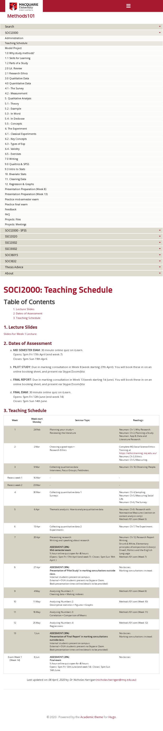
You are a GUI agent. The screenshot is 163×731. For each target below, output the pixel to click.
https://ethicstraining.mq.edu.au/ (138, 453)
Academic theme (91, 717)
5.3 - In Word (12, 113)
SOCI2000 (84, 32)
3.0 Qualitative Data (17, 78)
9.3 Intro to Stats (15, 169)
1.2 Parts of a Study (16, 63)
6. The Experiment (16, 128)
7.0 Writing (11, 159)
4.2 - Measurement (16, 93)
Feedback (10, 209)
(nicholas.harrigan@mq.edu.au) (116, 679)
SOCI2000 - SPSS (84, 230)
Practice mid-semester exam (22, 199)
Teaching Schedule (16, 43)
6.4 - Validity (12, 149)
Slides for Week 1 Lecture (20, 334)
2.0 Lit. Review (13, 68)
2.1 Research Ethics (16, 73)
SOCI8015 (84, 255)
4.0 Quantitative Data (18, 83)
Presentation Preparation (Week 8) (25, 189)
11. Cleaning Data (15, 179)
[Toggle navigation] (128, 6)
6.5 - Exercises (13, 154)
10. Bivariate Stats (15, 174)
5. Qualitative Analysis (18, 98)
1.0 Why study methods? (19, 53)
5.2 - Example (13, 108)
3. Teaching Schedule (26, 318)
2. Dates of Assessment (27, 313)
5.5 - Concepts (13, 123)
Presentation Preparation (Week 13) (26, 194)
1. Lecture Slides (23, 309)
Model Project (13, 48)
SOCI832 (84, 261)
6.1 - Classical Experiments (20, 134)
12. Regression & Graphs (19, 184)
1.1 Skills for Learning (17, 58)
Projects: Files (13, 219)
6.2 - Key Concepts (16, 139)
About (84, 273)
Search (84, 26)
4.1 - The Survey (14, 88)
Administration (14, 38)
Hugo (112, 717)
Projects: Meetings (15, 224)
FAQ (7, 214)
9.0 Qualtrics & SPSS (17, 164)
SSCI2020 (84, 236)
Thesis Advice (84, 267)
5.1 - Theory (12, 103)
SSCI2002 (84, 242)
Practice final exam (16, 204)
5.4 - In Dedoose (15, 118)
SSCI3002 (84, 249)
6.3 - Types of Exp (15, 144)
